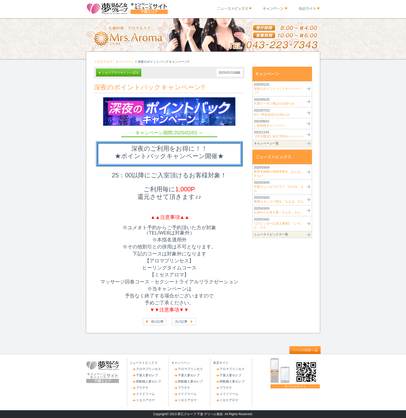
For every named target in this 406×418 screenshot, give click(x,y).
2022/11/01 (279, 134)
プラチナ (142, 387)
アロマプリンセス (148, 369)
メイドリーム (145, 394)
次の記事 (181, 321)
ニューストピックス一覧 (271, 234)
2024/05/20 (274, 102)
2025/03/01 (277, 223)
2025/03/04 (279, 171)
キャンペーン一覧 (266, 143)
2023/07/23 (271, 112)
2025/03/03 (279, 200)
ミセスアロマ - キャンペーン (114, 62)
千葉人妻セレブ (147, 375)
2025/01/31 (277, 88)
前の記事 (157, 321)
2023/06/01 (269, 123)
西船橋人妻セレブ (148, 381)
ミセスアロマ (145, 400)
